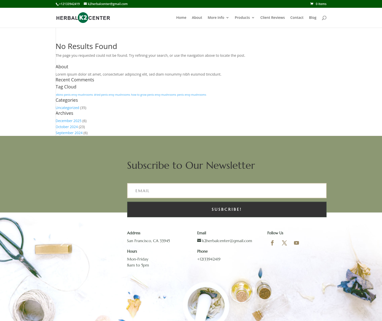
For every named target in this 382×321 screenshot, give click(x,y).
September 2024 (69, 132)
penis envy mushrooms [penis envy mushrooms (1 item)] (191, 94)
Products (242, 18)
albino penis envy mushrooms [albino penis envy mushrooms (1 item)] (74, 94)
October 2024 (67, 126)
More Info (216, 18)
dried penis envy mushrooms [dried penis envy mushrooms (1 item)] (112, 94)
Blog (312, 18)
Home (181, 18)
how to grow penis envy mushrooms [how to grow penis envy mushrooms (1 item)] (153, 94)
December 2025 (69, 120)
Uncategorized (67, 107)
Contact (296, 18)
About (197, 18)
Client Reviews (272, 18)
